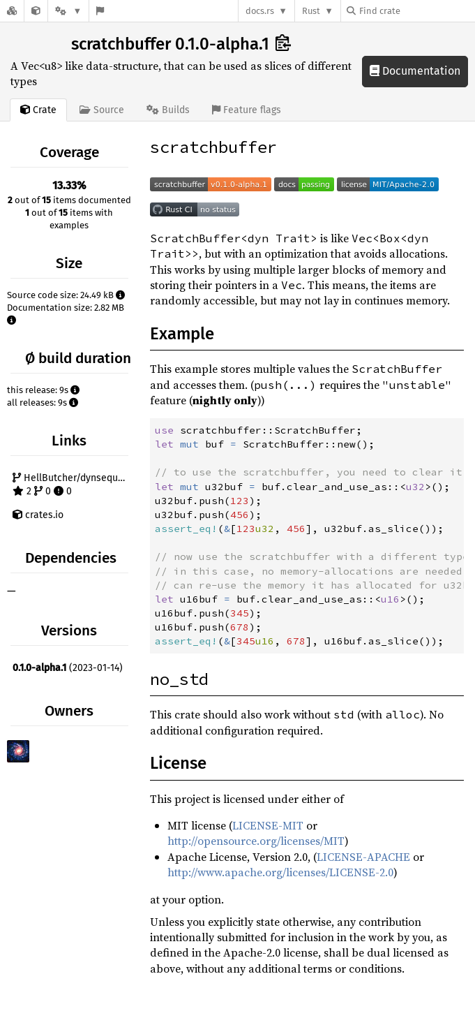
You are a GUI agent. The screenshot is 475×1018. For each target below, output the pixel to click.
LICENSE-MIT (267, 825)
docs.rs (260, 11)
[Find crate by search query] (416, 11)
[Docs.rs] (12, 11)
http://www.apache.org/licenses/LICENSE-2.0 (280, 872)
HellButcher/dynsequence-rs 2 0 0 (72, 485)
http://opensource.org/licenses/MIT (256, 840)
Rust (311, 11)
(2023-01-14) (68, 668)
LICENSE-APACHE (363, 856)
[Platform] (68, 11)
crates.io (38, 515)
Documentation (415, 71)
